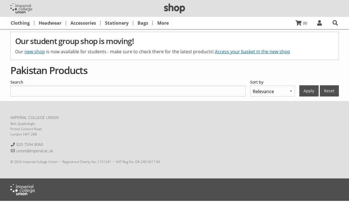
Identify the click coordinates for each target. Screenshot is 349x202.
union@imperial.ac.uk (34, 150)
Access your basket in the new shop (252, 52)
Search (16, 82)
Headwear (50, 23)
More (163, 23)
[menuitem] (20, 23)
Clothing (20, 23)
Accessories (83, 23)
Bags (143, 23)
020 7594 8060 (29, 144)
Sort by (256, 82)
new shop (34, 52)
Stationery (117, 23)
